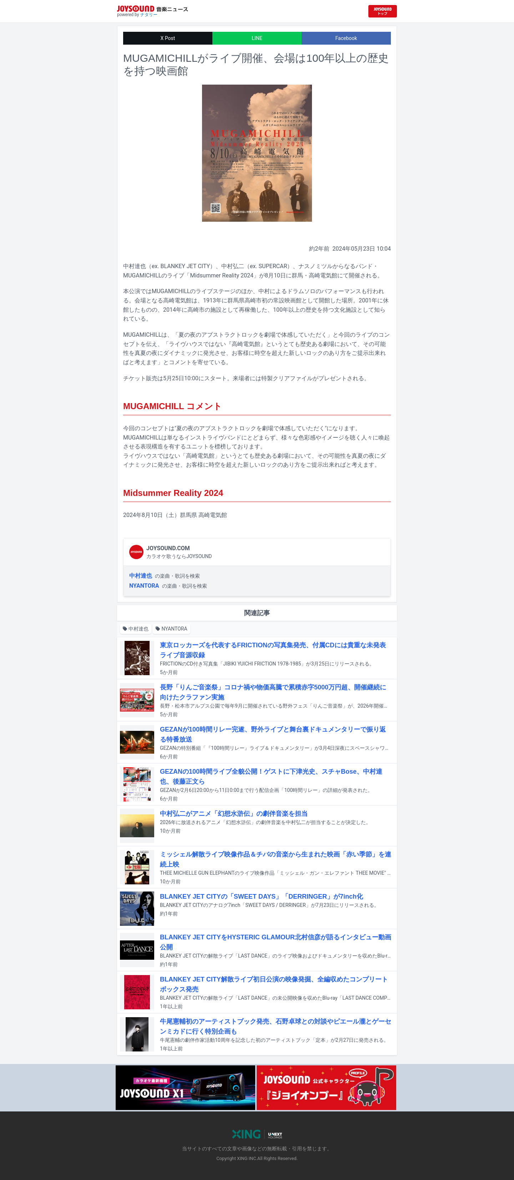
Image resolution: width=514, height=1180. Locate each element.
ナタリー (148, 14)
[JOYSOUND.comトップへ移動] (382, 11)
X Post (168, 38)
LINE (257, 38)
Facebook (346, 38)
